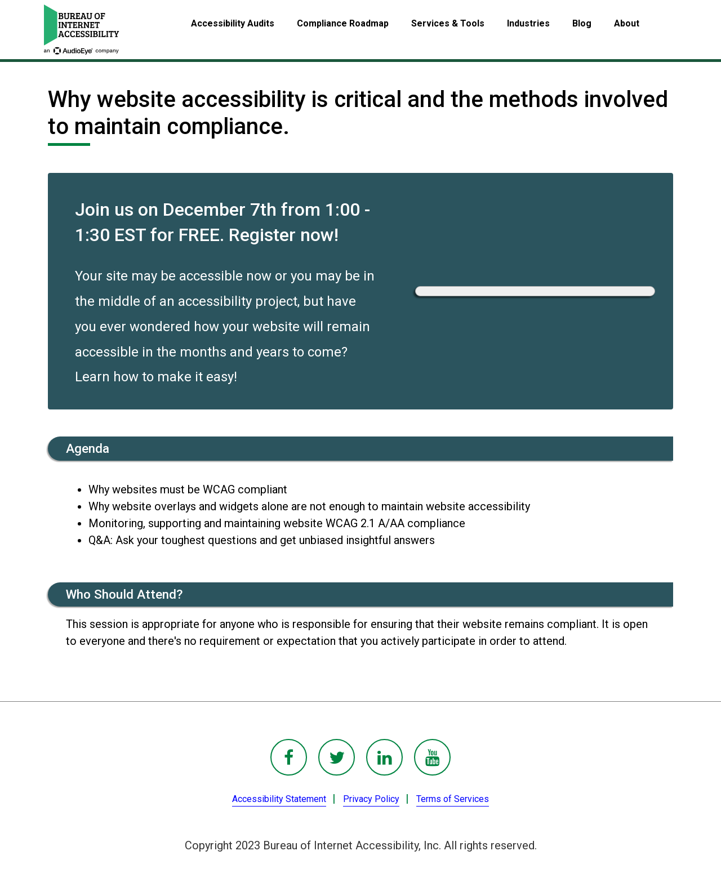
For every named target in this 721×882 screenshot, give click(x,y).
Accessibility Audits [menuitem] (232, 23)
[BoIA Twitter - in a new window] (336, 757)
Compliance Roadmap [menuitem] (343, 23)
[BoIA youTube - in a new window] (432, 757)
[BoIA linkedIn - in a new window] (384, 757)
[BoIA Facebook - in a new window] (288, 757)
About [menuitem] (626, 23)
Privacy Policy (371, 799)
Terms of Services (452, 799)
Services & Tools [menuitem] (447, 23)
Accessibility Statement (279, 799)
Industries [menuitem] (528, 23)
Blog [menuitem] (581, 23)
